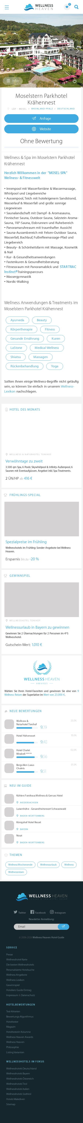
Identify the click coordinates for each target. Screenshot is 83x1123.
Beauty (42, 320)
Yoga (54, 366)
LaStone (16, 348)
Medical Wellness (47, 348)
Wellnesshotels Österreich (20, 1078)
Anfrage (41, 118)
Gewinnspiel (13, 985)
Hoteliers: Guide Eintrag (18, 990)
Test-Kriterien (13, 1011)
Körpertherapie (21, 329)
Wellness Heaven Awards (19, 1037)
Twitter (20, 912)
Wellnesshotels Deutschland (21, 1068)
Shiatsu (16, 357)
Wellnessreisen (16, 872)
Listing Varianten (15, 1052)
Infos (12, 81)
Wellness (69, 864)
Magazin (10, 1026)
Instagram (58, 912)
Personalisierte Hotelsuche (20, 969)
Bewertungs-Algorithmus (19, 1016)
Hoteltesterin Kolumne (18, 1031)
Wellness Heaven (15, 1042)
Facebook (38, 912)
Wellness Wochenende (20, 864)
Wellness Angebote (16, 974)
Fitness (50, 329)
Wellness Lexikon (15, 980)
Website (41, 129)
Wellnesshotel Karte (16, 959)
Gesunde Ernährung (25, 339)
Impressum (12, 995)
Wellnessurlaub (48, 864)
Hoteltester (12, 1021)
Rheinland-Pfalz (42, 109)
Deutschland (66, 109)
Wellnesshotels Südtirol (18, 1094)
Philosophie (12, 1047)
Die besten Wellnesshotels (20, 964)
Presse (9, 954)
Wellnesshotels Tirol (16, 1083)
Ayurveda (17, 320)
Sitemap (10, 1104)
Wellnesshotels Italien (17, 1089)
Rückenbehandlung (25, 366)
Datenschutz (28, 995)
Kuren (56, 339)
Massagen (40, 357)
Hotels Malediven (15, 1099)
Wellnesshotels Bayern (18, 1073)
